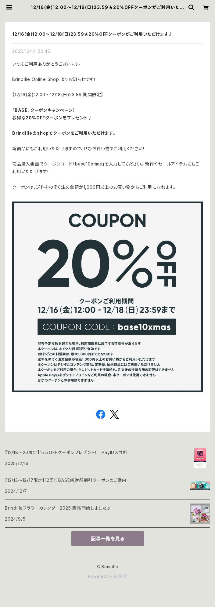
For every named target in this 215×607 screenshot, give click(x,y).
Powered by (107, 576)
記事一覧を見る (107, 539)
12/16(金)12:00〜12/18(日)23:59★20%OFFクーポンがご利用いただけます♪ (92, 34)
